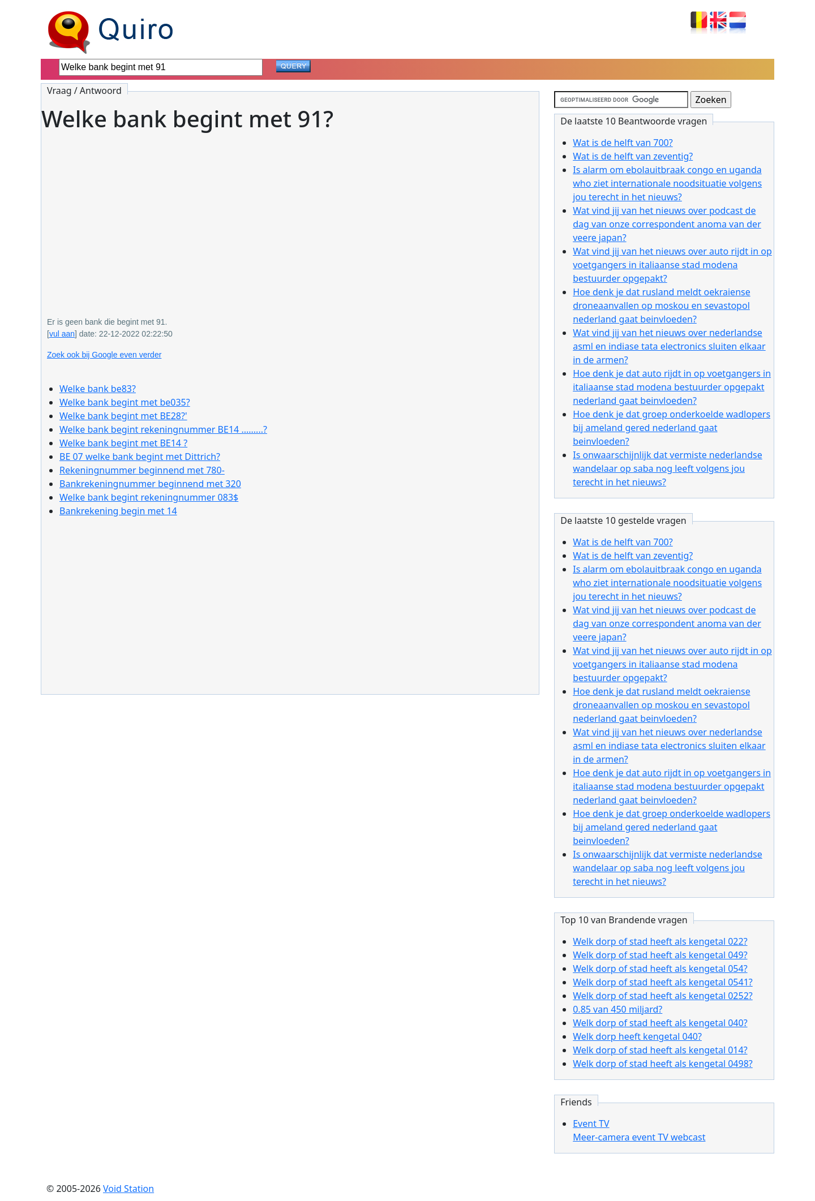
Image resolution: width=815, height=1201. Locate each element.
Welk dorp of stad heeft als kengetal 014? (660, 1050)
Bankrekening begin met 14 (118, 511)
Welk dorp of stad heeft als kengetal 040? (660, 1023)
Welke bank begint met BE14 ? (123, 443)
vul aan (62, 333)
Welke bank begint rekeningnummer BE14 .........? (163, 429)
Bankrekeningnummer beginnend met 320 (150, 483)
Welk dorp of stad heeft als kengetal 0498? (663, 1063)
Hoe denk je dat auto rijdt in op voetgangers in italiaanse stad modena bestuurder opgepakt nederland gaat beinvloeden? (672, 387)
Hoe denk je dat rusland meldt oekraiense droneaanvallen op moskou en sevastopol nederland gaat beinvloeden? (661, 305)
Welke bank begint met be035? (124, 402)
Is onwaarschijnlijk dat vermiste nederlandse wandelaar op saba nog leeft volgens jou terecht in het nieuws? (667, 468)
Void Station (128, 1188)
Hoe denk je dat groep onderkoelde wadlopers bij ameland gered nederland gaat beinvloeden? (671, 427)
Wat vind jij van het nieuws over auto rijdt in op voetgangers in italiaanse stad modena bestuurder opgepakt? (672, 265)
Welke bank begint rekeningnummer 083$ (148, 497)
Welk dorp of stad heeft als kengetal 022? (660, 941)
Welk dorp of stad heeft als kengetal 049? (660, 955)
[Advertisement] (290, 216)
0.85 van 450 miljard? (617, 1009)
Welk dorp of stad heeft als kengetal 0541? (663, 982)
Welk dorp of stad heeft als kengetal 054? (660, 968)
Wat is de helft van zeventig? (633, 156)
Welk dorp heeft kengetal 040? (637, 1036)
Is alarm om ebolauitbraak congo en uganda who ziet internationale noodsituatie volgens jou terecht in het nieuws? (667, 183)
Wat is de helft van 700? (622, 142)
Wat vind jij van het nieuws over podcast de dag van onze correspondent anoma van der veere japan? (667, 224)
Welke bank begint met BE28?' (123, 416)
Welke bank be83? (97, 388)
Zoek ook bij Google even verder (104, 354)
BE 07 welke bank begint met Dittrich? (139, 456)
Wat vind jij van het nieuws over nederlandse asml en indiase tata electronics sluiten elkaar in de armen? (669, 346)
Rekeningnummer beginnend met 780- (142, 470)
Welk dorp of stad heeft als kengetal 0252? (663, 995)
